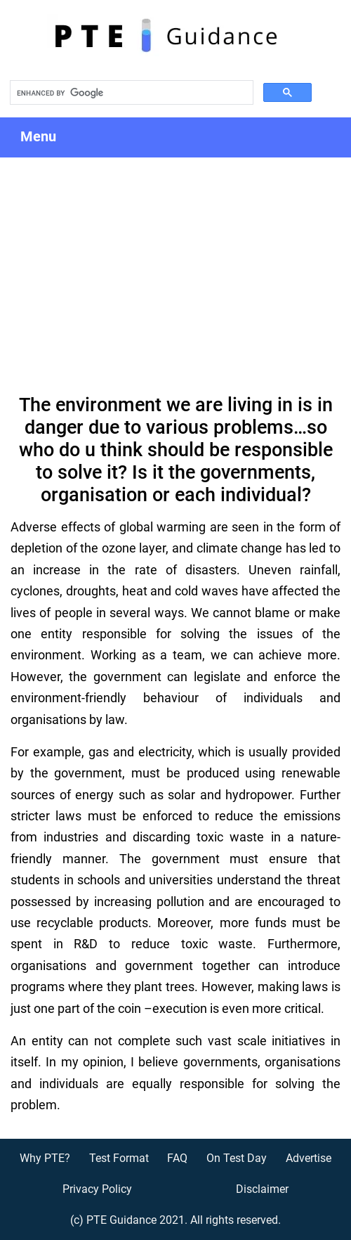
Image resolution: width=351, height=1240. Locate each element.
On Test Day (236, 1158)
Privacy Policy (97, 1189)
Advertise (308, 1158)
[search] (130, 92)
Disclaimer (262, 1189)
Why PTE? (45, 1158)
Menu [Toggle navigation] (50, 137)
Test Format (119, 1158)
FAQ (177, 1158)
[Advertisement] (175, 262)
